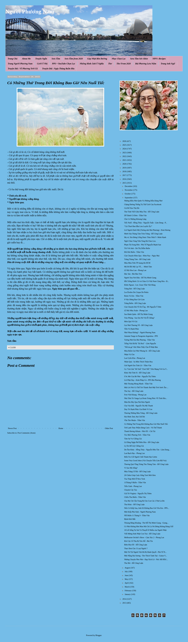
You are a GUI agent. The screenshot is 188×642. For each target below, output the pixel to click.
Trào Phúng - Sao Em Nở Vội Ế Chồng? (139, 318)
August (128, 568)
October (128, 194)
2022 (124, 156)
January (128, 594)
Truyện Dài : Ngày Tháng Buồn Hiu (58, 68)
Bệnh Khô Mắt (129, 519)
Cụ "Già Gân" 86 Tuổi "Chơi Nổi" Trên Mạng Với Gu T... (146, 369)
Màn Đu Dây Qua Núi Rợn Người (137, 402)
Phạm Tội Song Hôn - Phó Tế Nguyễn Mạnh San (142, 245)
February (128, 591)
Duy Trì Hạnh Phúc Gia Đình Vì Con (138, 409)
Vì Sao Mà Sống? (131, 468)
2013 (124, 603)
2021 (124, 160)
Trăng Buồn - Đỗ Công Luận (135, 303)
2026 (124, 141)
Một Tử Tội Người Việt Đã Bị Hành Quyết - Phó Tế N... (145, 552)
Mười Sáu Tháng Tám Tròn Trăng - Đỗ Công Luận (143, 234)
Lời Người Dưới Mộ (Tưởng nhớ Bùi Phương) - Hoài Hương (147, 230)
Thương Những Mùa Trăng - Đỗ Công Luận (140, 413)
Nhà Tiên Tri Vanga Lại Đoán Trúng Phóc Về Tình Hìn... (145, 398)
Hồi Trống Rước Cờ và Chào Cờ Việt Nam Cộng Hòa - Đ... (146, 281)
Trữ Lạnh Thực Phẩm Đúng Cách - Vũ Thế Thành (143, 428)
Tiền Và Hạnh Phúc (131, 329)
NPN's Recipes (159, 59)
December (129, 186)
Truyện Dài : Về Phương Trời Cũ (23, 68)
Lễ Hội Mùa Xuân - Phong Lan (136, 311)
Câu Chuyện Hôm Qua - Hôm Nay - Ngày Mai (141, 256)
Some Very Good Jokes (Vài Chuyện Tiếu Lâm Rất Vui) (145, 461)
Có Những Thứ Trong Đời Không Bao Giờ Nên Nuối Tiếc (146, 424)
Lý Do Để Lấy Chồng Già (134, 446)
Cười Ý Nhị (42, 63)
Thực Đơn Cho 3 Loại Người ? (135, 548)
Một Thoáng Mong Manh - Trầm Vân (138, 384)
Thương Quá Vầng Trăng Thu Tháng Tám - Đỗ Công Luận (146, 464)
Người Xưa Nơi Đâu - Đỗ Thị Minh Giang (140, 278)
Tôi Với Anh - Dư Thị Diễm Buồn (137, 248)
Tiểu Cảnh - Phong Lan (133, 486)
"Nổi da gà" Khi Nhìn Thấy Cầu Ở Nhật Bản (141, 347)
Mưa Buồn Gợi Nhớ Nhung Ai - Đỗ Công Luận (142, 351)
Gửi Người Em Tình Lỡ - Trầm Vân (137, 366)
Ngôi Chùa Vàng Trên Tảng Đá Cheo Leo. (140, 241)
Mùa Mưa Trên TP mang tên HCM (137, 263)
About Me (26, 59)
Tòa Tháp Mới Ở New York (134, 479)
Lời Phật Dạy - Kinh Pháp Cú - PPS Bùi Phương (142, 380)
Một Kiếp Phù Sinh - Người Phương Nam (140, 512)
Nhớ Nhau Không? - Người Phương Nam (139, 333)
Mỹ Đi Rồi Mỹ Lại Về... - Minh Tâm (138, 267)
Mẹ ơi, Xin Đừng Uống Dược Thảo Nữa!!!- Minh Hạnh (145, 237)
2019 (124, 168)
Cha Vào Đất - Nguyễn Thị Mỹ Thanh (138, 406)
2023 (124, 153)
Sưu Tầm (56, 59)
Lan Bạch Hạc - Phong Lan (134, 453)
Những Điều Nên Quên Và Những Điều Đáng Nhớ (143, 201)
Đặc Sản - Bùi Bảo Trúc (133, 274)
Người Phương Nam (29, 11)
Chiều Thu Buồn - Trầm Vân (135, 497)
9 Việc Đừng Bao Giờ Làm (134, 300)
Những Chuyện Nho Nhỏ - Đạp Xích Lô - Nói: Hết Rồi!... (146, 559)
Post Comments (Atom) (26, 433)
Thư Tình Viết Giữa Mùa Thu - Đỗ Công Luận (141, 212)
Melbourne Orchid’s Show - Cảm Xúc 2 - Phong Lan (144, 537)
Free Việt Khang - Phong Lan (135, 395)
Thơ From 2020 (124, 63)
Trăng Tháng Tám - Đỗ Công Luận (137, 259)
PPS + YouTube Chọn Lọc (63, 63)
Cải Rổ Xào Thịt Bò (131, 208)
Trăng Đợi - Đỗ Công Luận (134, 289)
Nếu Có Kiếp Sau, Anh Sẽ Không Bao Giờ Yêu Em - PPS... (146, 508)
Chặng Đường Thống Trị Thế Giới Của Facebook (142, 204)
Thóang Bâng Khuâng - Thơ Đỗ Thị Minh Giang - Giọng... (146, 523)
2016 (124, 179)
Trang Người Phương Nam (20, 63)
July (126, 572)
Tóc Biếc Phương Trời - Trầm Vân (137, 435)
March (127, 587)
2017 (124, 175)
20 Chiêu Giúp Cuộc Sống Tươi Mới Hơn (140, 475)
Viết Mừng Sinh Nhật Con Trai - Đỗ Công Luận (142, 534)
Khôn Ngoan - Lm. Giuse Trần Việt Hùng (140, 285)
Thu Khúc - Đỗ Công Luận (134, 505)
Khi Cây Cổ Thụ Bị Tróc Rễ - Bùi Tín (138, 541)
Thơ (110, 63)
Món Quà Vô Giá (130, 322)
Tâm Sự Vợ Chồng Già (133, 439)
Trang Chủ (12, 59)
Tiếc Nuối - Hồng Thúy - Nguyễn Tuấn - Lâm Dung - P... (145, 223)
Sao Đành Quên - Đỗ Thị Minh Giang (138, 314)
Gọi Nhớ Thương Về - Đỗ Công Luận (138, 325)
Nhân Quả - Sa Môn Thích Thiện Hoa (138, 362)
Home (61, 428)
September (129, 198)
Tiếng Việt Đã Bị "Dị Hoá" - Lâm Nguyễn (140, 344)
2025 (124, 145)
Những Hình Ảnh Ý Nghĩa (92, 63)
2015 (124, 183)
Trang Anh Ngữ (168, 63)
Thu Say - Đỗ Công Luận (133, 391)
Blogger (98, 635)
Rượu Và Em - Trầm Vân (133, 296)
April (127, 583)
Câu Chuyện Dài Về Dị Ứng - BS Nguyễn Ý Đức (142, 307)
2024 (124, 149)
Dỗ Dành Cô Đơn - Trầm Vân (135, 215)
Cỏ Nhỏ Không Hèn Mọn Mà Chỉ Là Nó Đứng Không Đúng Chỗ (148, 527)
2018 (124, 172)
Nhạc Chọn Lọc (119, 59)
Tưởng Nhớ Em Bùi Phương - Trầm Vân (139, 340)
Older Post (109, 428)
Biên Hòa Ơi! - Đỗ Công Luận (135, 545)
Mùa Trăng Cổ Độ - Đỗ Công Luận (137, 472)
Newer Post (12, 428)
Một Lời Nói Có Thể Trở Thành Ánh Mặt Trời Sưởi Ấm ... (146, 387)
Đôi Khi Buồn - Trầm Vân (134, 252)
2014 (124, 599)
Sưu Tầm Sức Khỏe (139, 59)
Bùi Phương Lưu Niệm (145, 63)
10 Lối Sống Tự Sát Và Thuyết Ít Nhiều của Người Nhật (145, 530)
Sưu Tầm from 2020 (74, 59)
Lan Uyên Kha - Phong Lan (134, 358)
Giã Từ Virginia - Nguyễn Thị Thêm (137, 494)
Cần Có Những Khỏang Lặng (135, 219)
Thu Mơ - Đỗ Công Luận (133, 563)
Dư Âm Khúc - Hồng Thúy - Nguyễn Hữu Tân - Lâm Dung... (147, 450)
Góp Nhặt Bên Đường (97, 59)
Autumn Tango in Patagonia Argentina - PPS (141, 336)
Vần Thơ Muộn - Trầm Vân (134, 420)
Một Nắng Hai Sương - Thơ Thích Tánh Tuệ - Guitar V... (145, 556)
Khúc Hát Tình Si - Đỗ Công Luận (137, 373)
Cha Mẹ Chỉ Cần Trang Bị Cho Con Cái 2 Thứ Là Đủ (144, 501)
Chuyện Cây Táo (130, 490)
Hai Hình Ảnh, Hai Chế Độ (134, 417)
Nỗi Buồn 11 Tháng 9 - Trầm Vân (137, 516)
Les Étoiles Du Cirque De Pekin (136, 292)
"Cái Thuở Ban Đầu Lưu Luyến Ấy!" (138, 226)
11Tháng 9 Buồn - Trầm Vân (135, 483)
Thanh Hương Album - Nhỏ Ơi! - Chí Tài (139, 431)
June (127, 575)
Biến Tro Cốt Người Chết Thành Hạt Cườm (140, 457)
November (129, 190)
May (127, 579)
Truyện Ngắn (41, 59)
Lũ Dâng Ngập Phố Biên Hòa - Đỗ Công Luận (141, 442)
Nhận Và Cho (129, 355)
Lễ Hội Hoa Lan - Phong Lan (135, 270)
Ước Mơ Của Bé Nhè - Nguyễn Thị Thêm (140, 376)
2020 (124, 164)
